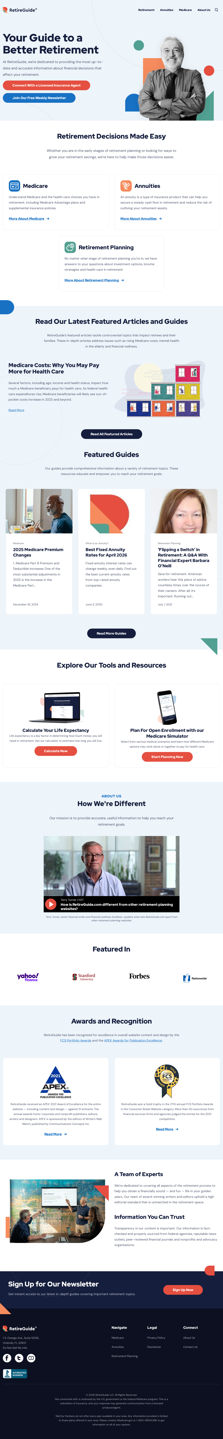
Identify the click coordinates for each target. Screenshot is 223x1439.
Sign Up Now (183, 1290)
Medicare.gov (125, 1421)
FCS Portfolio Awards (75, 1041)
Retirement (146, 10)
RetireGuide (21, 10)
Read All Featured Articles (112, 434)
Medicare (185, 10)
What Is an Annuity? (97, 543)
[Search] (216, 9)
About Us (204, 10)
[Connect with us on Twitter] (19, 1359)
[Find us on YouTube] (31, 1359)
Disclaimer (154, 1348)
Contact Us (190, 1348)
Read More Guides (111, 634)
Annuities (166, 10)
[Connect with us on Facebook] (7, 1359)
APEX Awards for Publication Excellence (133, 1041)
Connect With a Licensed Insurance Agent (46, 85)
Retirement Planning (169, 543)
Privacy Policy (156, 1338)
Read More (16, 410)
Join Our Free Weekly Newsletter (39, 98)
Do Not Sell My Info (15, 1349)
